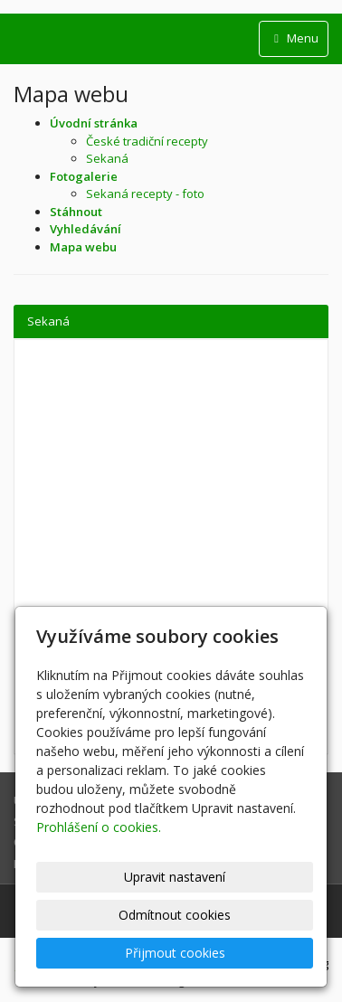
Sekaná (107, 158)
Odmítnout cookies (175, 914)
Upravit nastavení (174, 876)
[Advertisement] (171, 494)
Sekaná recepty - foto (145, 193)
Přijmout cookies (175, 952)
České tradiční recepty (147, 141)
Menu (293, 38)
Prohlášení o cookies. (98, 827)
